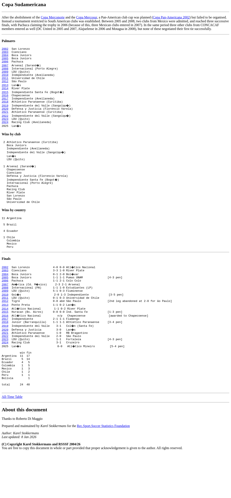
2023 (5, 130)
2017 (5, 107)
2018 (5, 110)
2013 (5, 91)
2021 (5, 122)
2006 (5, 64)
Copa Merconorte (52, 17)
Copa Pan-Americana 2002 (171, 17)
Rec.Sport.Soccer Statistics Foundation (103, 470)
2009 (5, 76)
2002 (5, 49)
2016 (5, 103)
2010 (5, 80)
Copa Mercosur (86, 17)
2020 (5, 118)
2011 (5, 84)
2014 (5, 95)
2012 (5, 87)
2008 (5, 72)
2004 (5, 57)
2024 (5, 133)
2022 (5, 126)
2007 (5, 68)
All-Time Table (12, 441)
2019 (5, 114)
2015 (5, 99)
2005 (5, 61)
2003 (5, 53)
